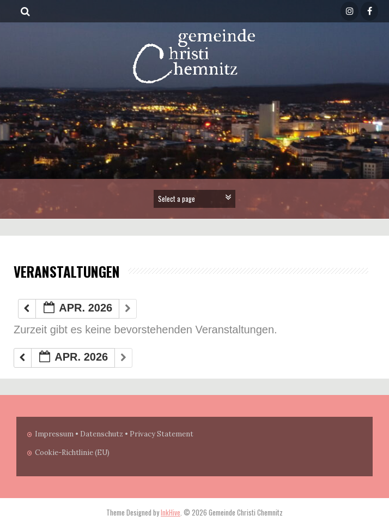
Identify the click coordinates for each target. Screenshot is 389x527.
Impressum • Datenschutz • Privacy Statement (114, 434)
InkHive (170, 512)
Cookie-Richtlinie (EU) (72, 452)
